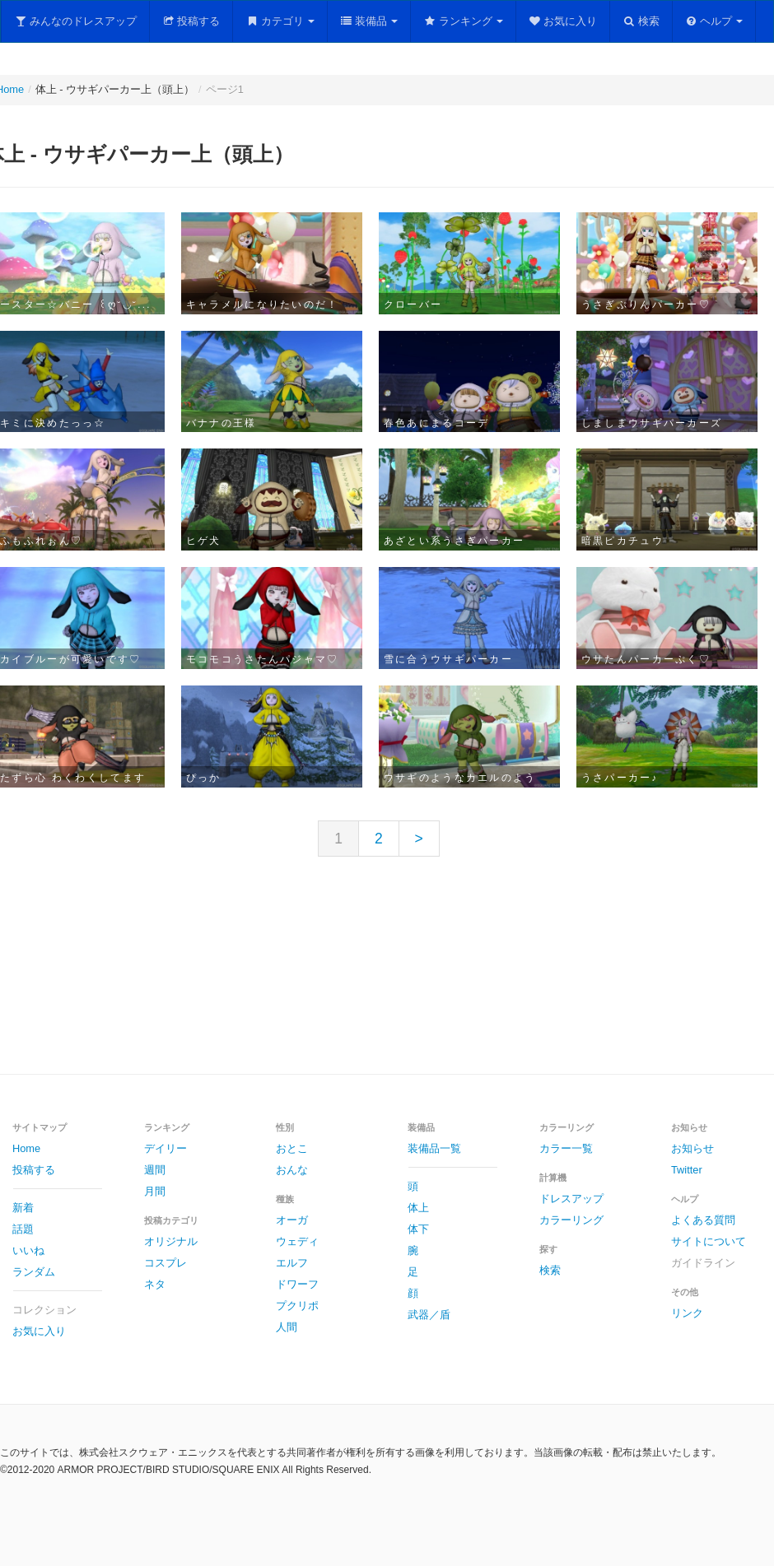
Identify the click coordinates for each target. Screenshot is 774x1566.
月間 (155, 1191)
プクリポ (297, 1305)
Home (26, 1148)
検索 (641, 21)
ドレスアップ (571, 1198)
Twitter (686, 1170)
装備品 (369, 21)
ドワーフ (297, 1284)
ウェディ (297, 1241)
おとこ (292, 1148)
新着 (23, 1207)
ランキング (463, 21)
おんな (292, 1170)
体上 (418, 1207)
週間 (155, 1170)
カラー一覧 (566, 1148)
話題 (23, 1229)
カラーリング (571, 1220)
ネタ (155, 1284)
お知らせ (692, 1148)
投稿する (191, 21)
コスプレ (165, 1263)
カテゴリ (280, 21)
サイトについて (708, 1241)
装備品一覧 (434, 1148)
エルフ (292, 1263)
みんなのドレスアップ (75, 21)
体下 (418, 1229)
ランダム (33, 1272)
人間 (286, 1327)
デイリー (165, 1148)
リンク (687, 1313)
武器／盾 (429, 1314)
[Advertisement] (387, 978)
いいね (28, 1250)
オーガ (292, 1220)
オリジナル (171, 1241)
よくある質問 (703, 1220)
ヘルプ (714, 21)
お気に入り (563, 21)
